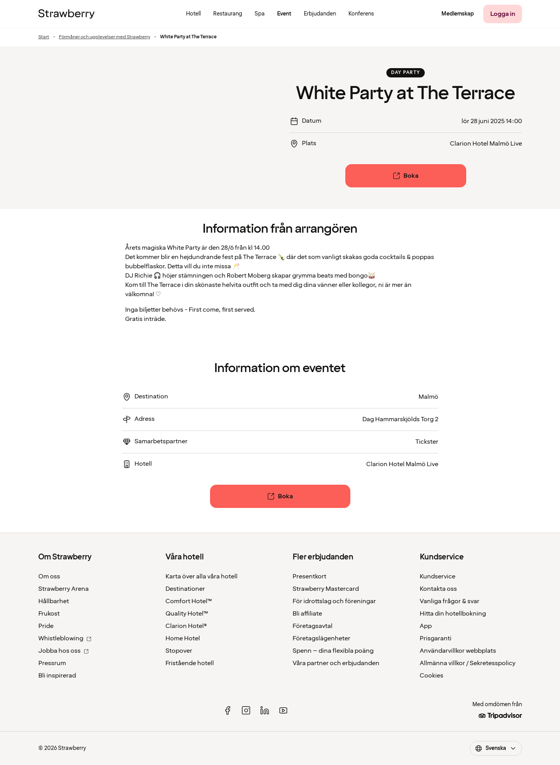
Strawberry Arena (63, 589)
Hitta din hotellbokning (453, 613)
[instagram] (246, 710)
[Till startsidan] (66, 14)
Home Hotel (182, 638)
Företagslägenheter (321, 638)
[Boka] (405, 175)
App (426, 626)
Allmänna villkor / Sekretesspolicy (467, 663)
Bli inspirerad (57, 675)
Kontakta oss (438, 589)
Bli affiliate (307, 613)
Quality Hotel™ (186, 613)
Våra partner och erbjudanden (336, 663)
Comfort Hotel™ (188, 601)
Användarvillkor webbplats (458, 651)
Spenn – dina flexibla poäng (333, 651)
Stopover (178, 651)
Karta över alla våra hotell (201, 576)
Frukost (49, 613)
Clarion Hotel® (186, 626)
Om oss (49, 576)
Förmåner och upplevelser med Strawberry (104, 37)
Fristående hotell (189, 663)
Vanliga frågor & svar (449, 601)
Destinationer (185, 589)
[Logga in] (502, 14)
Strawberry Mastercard (326, 589)
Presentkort (309, 576)
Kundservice (437, 576)
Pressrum (52, 663)
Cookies (431, 675)
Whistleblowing (64, 638)
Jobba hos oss (63, 651)
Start (43, 37)
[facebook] (227, 710)
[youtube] (283, 710)
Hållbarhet (53, 601)
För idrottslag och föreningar (334, 601)
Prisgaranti (435, 638)
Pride (45, 626)
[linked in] (264, 710)
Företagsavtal (313, 626)
